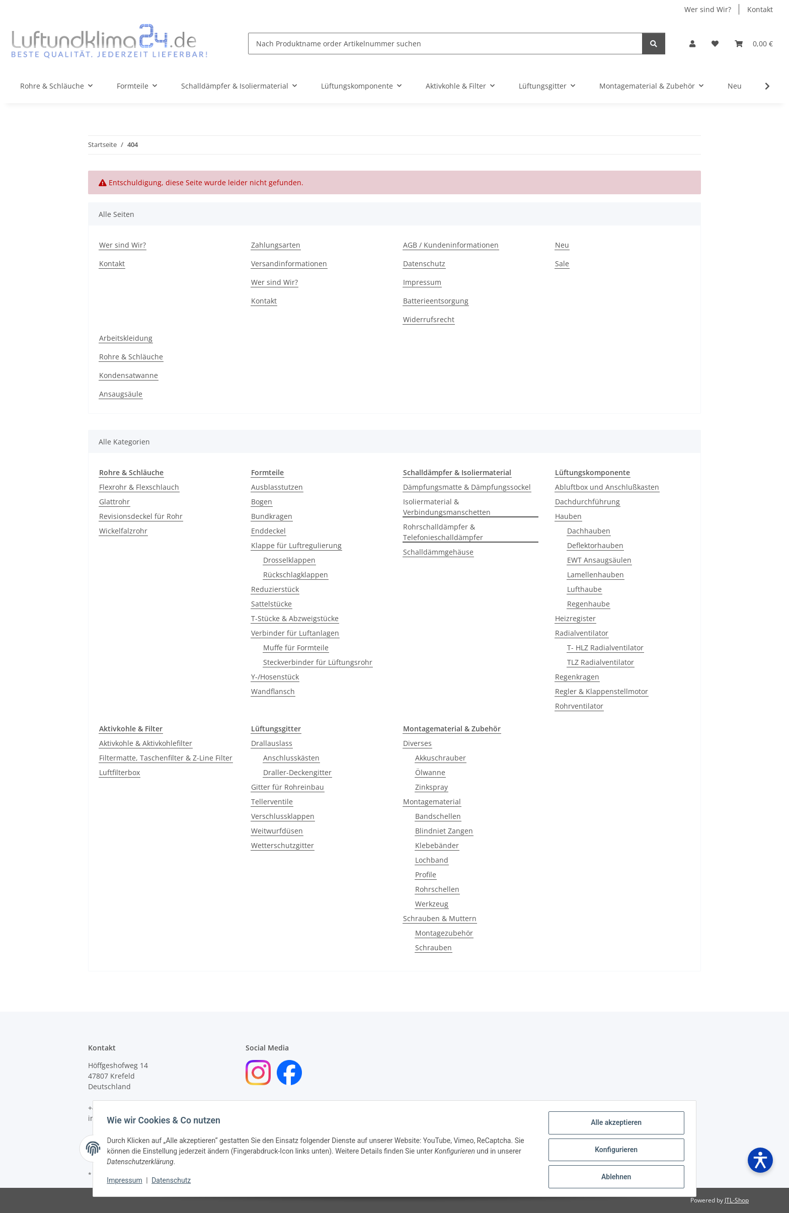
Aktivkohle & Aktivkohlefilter (145, 743)
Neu (735, 86)
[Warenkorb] (754, 43)
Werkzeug (431, 903)
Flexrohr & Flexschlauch (139, 487)
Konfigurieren (613, 1151)
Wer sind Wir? (707, 9)
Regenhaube (588, 604)
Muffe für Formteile (296, 647)
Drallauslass (271, 743)
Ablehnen (613, 1177)
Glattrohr (114, 501)
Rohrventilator (579, 706)
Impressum (126, 1182)
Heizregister (575, 618)
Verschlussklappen (282, 816)
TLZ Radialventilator (600, 662)
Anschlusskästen (291, 758)
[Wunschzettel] (715, 43)
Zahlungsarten (275, 245)
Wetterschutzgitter (282, 845)
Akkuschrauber (440, 758)
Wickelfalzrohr (123, 531)
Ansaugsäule (120, 394)
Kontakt (760, 9)
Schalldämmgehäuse (438, 552)
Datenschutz (173, 1182)
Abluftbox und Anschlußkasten (607, 487)
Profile (425, 874)
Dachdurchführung (587, 501)
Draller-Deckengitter (297, 772)
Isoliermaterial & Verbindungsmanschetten (447, 507)
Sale (562, 263)
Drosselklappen (289, 560)
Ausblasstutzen (277, 487)
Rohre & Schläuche (131, 356)
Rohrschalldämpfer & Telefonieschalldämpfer (443, 532)
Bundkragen (271, 516)
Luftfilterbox (119, 772)
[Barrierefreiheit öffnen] (760, 1160)
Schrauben (433, 947)
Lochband (431, 860)
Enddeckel (268, 531)
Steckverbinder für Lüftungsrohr (317, 662)
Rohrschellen (437, 889)
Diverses (417, 743)
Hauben (568, 516)
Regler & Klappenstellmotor (601, 691)
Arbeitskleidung (125, 338)
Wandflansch (273, 691)
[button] (692, 43)
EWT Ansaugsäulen (599, 560)
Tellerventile (272, 801)
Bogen (261, 501)
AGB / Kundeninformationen (451, 245)
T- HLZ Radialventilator (605, 647)
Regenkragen (577, 676)
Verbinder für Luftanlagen (295, 633)
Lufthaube (584, 589)
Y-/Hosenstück (275, 676)
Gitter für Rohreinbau (287, 787)
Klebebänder (437, 845)
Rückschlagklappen (295, 574)
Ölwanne (430, 772)
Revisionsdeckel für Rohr (141, 516)
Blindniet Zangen (444, 831)
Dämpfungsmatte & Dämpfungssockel (467, 487)
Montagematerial (432, 801)
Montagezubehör (444, 933)
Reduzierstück (275, 589)
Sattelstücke (271, 604)
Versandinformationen (289, 263)
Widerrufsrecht (428, 319)
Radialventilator (581, 633)
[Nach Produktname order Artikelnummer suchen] (445, 43)
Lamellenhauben (595, 574)
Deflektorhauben (595, 545)
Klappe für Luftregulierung (296, 545)
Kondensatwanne (128, 375)
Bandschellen (438, 816)
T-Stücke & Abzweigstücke (295, 618)
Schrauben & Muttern (440, 918)
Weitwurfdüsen (277, 831)
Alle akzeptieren (613, 1125)
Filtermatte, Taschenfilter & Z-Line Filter (165, 758)
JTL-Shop (737, 1200)
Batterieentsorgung (435, 301)
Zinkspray (431, 787)
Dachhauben (588, 531)
